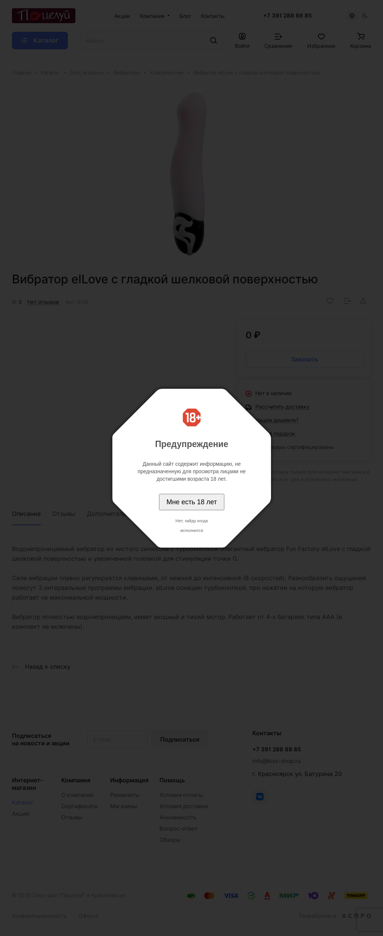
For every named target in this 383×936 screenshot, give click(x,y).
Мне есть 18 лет (191, 502)
